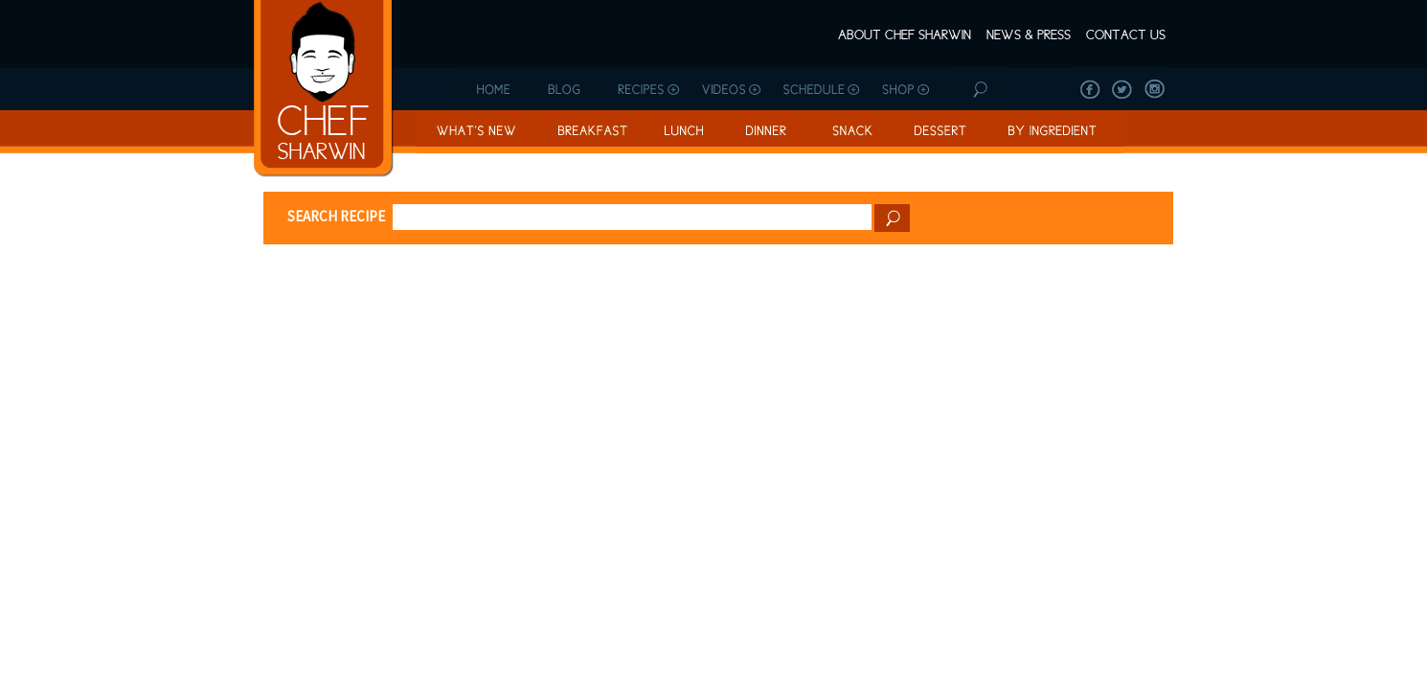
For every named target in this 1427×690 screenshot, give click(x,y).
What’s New (476, 131)
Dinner (764, 131)
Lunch (683, 131)
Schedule (821, 88)
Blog (566, 88)
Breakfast (590, 131)
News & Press (1028, 34)
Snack (849, 131)
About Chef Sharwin (904, 34)
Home (492, 88)
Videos (730, 88)
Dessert (937, 131)
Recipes (646, 88)
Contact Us (1126, 34)
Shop (910, 88)
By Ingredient (1053, 131)
